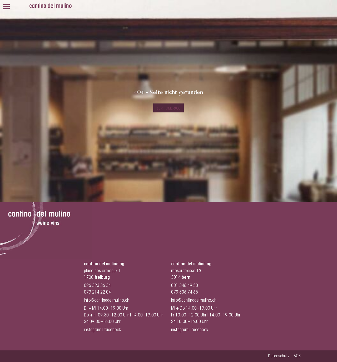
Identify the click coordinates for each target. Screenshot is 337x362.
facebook (113, 330)
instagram (92, 330)
